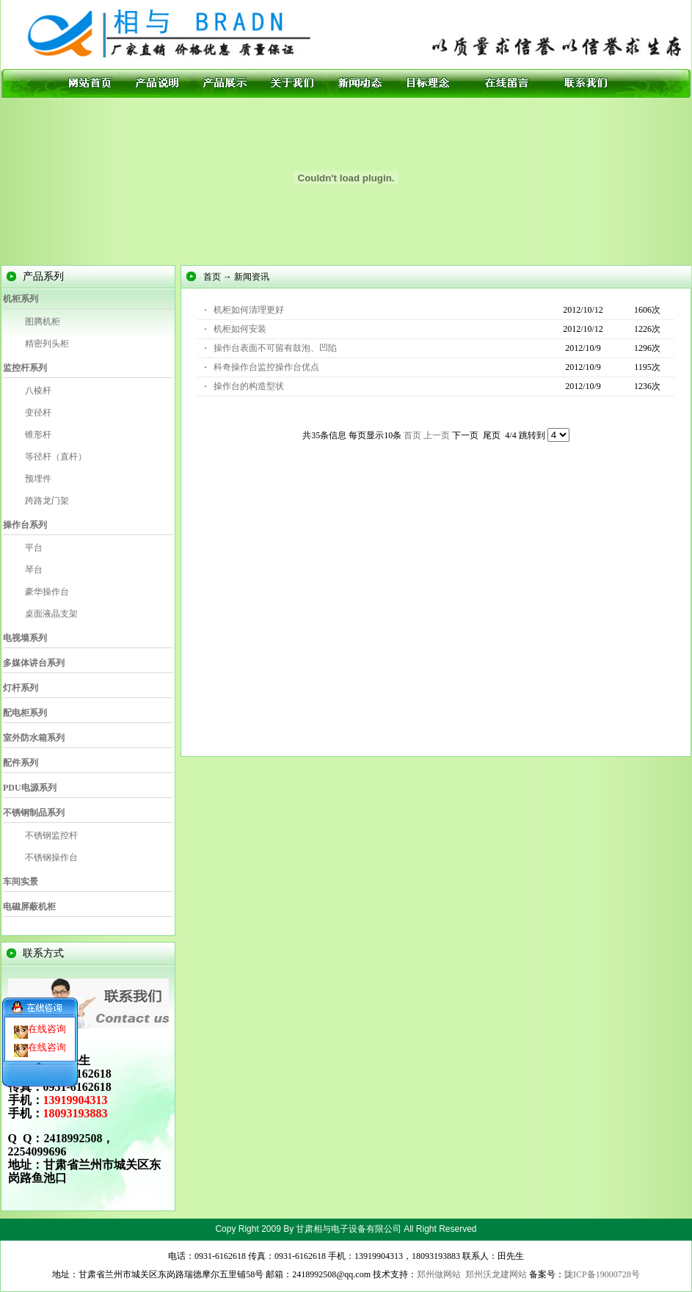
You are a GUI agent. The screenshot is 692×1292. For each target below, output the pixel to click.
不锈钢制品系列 (34, 813)
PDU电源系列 (30, 788)
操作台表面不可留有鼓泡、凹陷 (275, 348)
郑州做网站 (439, 1274)
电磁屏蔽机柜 (29, 906)
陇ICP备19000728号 (602, 1274)
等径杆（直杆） (56, 456)
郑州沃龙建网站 (496, 1274)
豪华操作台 (47, 592)
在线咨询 (47, 1020)
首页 (412, 435)
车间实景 (20, 882)
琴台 (34, 570)
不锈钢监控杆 (51, 835)
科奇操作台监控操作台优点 (266, 367)
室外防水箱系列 (34, 738)
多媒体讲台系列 (34, 663)
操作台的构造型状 (249, 386)
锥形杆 (38, 434)
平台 (34, 547)
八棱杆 (38, 390)
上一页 (436, 435)
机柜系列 (20, 299)
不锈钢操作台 (51, 857)
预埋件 (38, 478)
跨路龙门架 (47, 501)
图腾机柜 (42, 321)
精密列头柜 (47, 343)
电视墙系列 (25, 638)
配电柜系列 (25, 713)
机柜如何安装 (240, 329)
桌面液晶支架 (51, 614)
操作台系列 (25, 525)
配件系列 (20, 763)
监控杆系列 (25, 368)
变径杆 (38, 412)
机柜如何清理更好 (249, 310)
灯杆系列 (20, 688)
